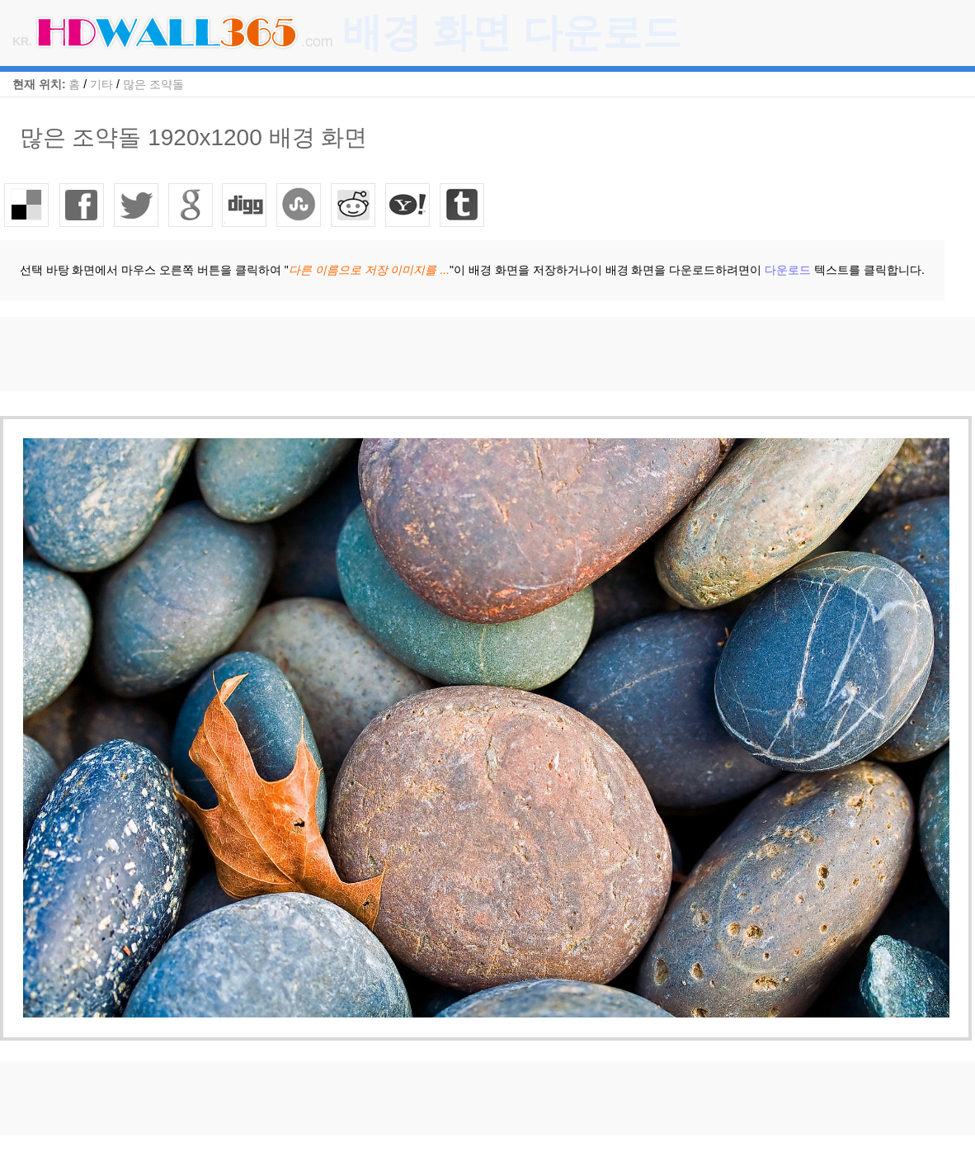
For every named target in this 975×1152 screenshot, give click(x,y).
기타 (101, 84)
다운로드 (788, 269)
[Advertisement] (300, 354)
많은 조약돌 (153, 84)
